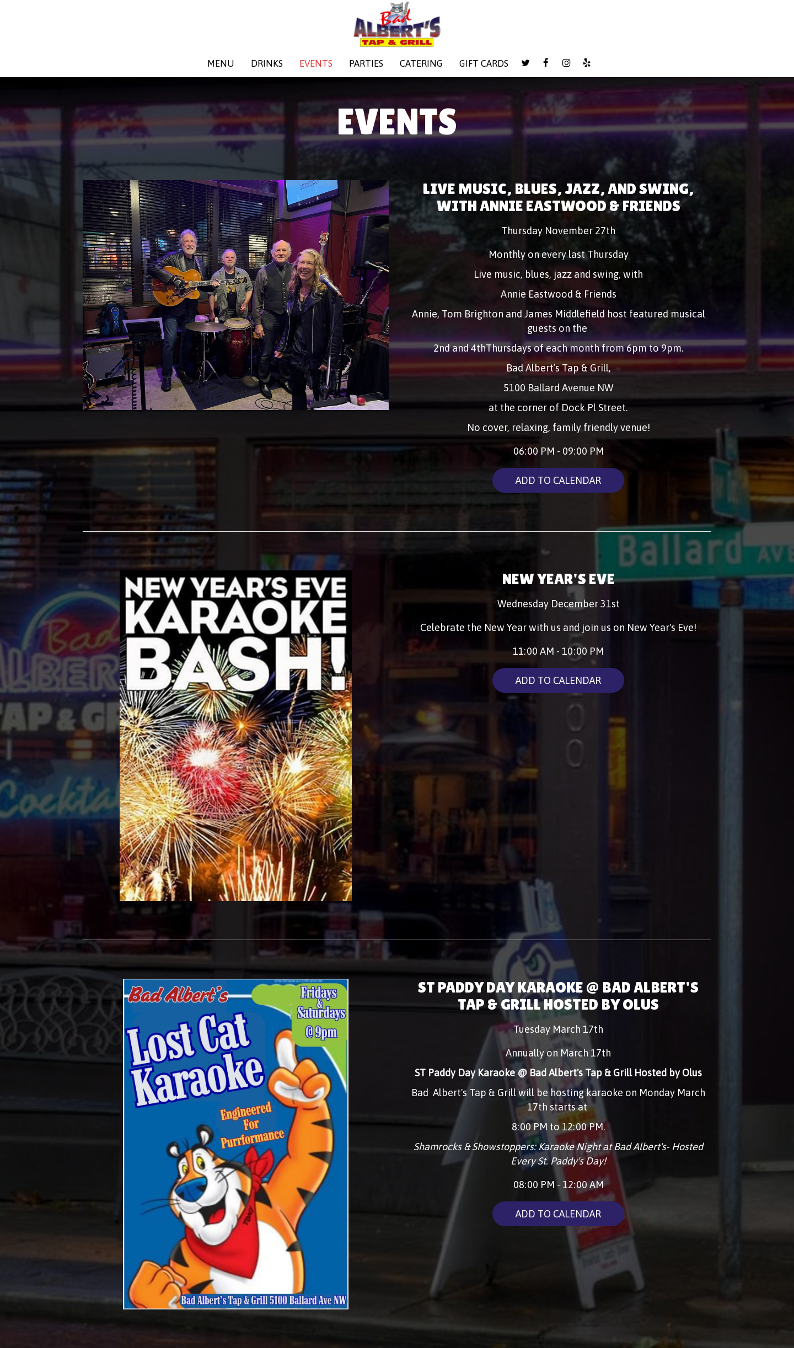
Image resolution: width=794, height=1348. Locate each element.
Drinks (267, 63)
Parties (366, 63)
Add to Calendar (558, 480)
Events (315, 63)
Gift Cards (483, 63)
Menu (220, 63)
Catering (421, 63)
